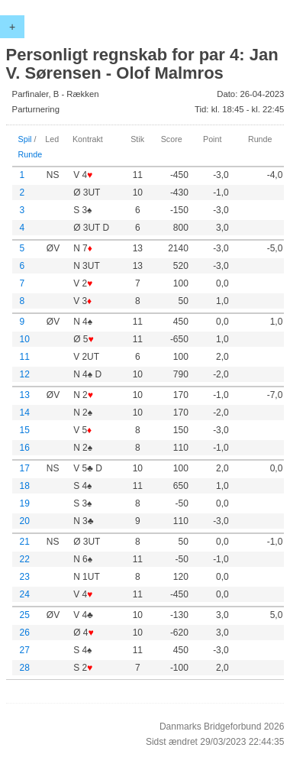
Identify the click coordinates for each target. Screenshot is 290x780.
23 (25, 576)
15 (25, 430)
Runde (30, 154)
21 (25, 541)
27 (25, 650)
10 (25, 339)
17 (25, 468)
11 (25, 356)
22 (25, 559)
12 (25, 374)
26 (25, 632)
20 (25, 521)
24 (25, 594)
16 (25, 447)
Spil (25, 139)
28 (25, 667)
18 (25, 486)
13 (25, 395)
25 (25, 615)
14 (25, 412)
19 (25, 503)
